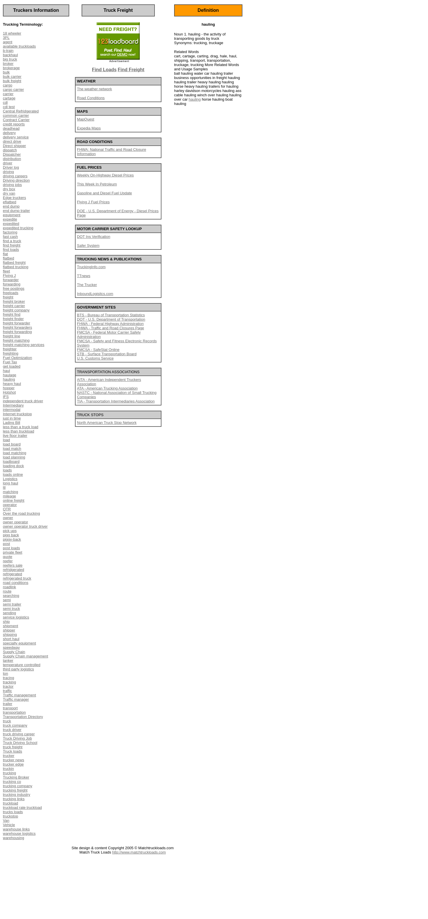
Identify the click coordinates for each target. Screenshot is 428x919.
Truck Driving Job (17, 738)
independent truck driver (23, 401)
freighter (10, 349)
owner (8, 518)
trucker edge (13, 764)
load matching (14, 453)
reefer (8, 561)
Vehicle (9, 825)
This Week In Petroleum (97, 184)
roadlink (9, 587)
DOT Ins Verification (93, 236)
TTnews (83, 276)
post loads (11, 548)
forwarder (11, 280)
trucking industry (16, 794)
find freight (11, 245)
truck (7, 721)
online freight (13, 500)
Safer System (88, 245)
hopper (8, 388)
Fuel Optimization (17, 358)
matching (10, 492)
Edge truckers (14, 198)
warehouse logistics (19, 833)
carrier (8, 94)
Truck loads (12, 751)
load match (12, 448)
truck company (15, 725)
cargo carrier (13, 89)
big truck (10, 59)
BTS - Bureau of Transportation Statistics (111, 315)
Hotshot (9, 392)
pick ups (10, 531)
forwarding (11, 284)
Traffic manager (16, 699)
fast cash (10, 236)
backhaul (10, 55)
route (7, 591)
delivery (9, 133)
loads (7, 470)
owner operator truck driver (25, 526)
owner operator (15, 522)
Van (6, 820)
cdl (5, 102)
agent (7, 42)
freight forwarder (16, 323)
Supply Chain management (25, 656)
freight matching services (23, 345)
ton (5, 673)
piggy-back (12, 539)
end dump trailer (16, 210)
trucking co (12, 781)
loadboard (11, 461)
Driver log (11, 167)
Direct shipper (14, 146)
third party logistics (18, 669)
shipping (10, 634)
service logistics (16, 617)
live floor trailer (15, 435)
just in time (12, 418)
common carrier (16, 115)
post (6, 544)
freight (8, 297)
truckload (10, 803)
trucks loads (13, 812)
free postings (13, 288)
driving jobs (12, 185)
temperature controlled (21, 665)
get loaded (11, 366)
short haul (11, 639)
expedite (10, 219)
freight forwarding (17, 332)
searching (11, 595)
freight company (16, 310)
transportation (14, 712)
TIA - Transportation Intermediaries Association (116, 401)
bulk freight (12, 81)
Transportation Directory (23, 717)
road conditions (15, 582)
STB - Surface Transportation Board (107, 354)
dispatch (10, 150)
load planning (14, 457)
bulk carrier (12, 76)
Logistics (10, 479)
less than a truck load (20, 427)
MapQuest (85, 119)
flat (5, 254)
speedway (11, 647)
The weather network (94, 89)
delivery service (16, 137)
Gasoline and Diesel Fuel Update (104, 193)
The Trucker (87, 285)
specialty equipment (19, 643)
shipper (9, 630)
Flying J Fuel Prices (93, 202)
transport (10, 708)
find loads (11, 249)
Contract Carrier (16, 120)
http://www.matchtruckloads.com (139, 852)
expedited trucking (18, 228)
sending (9, 613)
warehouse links (16, 829)
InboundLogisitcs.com (95, 294)
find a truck (12, 241)
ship (6, 621)
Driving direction (16, 180)
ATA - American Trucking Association (107, 388)
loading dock (13, 466)
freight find (11, 314)
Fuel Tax (10, 362)
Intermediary (13, 405)
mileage (9, 496)
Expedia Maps (89, 128)
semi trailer (12, 604)
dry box (9, 189)
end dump (11, 206)
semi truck (11, 608)
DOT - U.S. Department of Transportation (111, 319)
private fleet (12, 552)
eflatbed (9, 202)
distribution (12, 159)
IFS (6, 396)
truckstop (10, 816)
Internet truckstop (17, 414)
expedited (11, 223)
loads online (13, 474)
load (6, 440)
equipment (11, 215)
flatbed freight (14, 262)
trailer (7, 704)
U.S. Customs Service (95, 358)
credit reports (14, 124)
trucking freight (15, 790)
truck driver (12, 730)
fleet (6, 271)
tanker (8, 660)
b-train (8, 50)
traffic (7, 691)
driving (8, 172)
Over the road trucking (21, 513)
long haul (10, 483)
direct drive (12, 141)
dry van (9, 193)
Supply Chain (14, 652)
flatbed (8, 258)
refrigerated (12, 574)
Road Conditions (91, 98)
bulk (6, 72)
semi (7, 600)
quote (7, 557)
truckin (8, 768)
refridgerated (13, 569)
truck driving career (19, 734)
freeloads (10, 293)
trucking (9, 773)
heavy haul (12, 383)
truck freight (12, 747)
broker (8, 63)
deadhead (11, 128)
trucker (8, 755)
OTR (7, 509)
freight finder (13, 319)
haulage (9, 375)
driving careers (15, 176)
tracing (8, 678)
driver (7, 163)
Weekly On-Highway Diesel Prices (105, 175)
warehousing (13, 838)
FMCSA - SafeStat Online (98, 349)
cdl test (9, 107)
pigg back (11, 535)
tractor (8, 686)
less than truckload (18, 431)
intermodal (11, 409)
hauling (9, 379)
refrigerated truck (17, 578)
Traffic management (19, 695)
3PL (6, 37)
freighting (10, 353)
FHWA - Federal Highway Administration (110, 324)
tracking (9, 682)
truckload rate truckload (22, 807)
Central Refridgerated (21, 111)
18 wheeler (12, 33)
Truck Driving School (20, 743)
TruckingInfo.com (91, 267)
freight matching (16, 340)
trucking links (13, 799)
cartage (9, 98)
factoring (10, 232)
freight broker (14, 301)
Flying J (9, 275)
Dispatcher (12, 154)
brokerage (11, 68)
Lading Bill (11, 422)
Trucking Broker (16, 777)
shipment (10, 626)
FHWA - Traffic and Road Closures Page (110, 328)
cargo (7, 85)
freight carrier (14, 306)
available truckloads (19, 46)
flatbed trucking (15, 267)
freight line (11, 336)
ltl (4, 487)
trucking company (17, 786)
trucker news (13, 760)
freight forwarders (17, 327)
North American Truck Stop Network (107, 422)
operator (10, 505)
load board (11, 444)
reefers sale (12, 565)
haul (6, 371)
